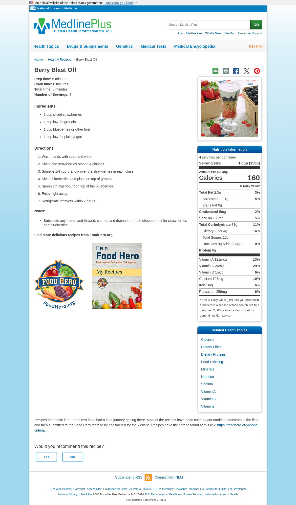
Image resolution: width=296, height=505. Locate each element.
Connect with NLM (169, 477)
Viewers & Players (140, 488)
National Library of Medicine (57, 8)
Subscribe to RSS (133, 477)
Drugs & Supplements (87, 46)
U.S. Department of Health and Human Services (174, 494)
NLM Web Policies (60, 488)
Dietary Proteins (213, 354)
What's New (213, 33)
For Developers (237, 488)
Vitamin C (208, 399)
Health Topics (46, 46)
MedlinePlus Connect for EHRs (207, 488)
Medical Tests (153, 46)
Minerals (207, 369)
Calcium (207, 340)
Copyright (79, 488)
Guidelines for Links (115, 488)
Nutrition (207, 377)
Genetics (124, 46)
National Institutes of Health (221, 494)
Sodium (207, 384)
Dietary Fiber (211, 347)
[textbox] (209, 24)
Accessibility (94, 488)
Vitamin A (208, 391)
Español (256, 46)
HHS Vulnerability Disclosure (169, 488)
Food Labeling (212, 362)
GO (256, 25)
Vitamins (207, 406)
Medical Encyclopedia (194, 46)
